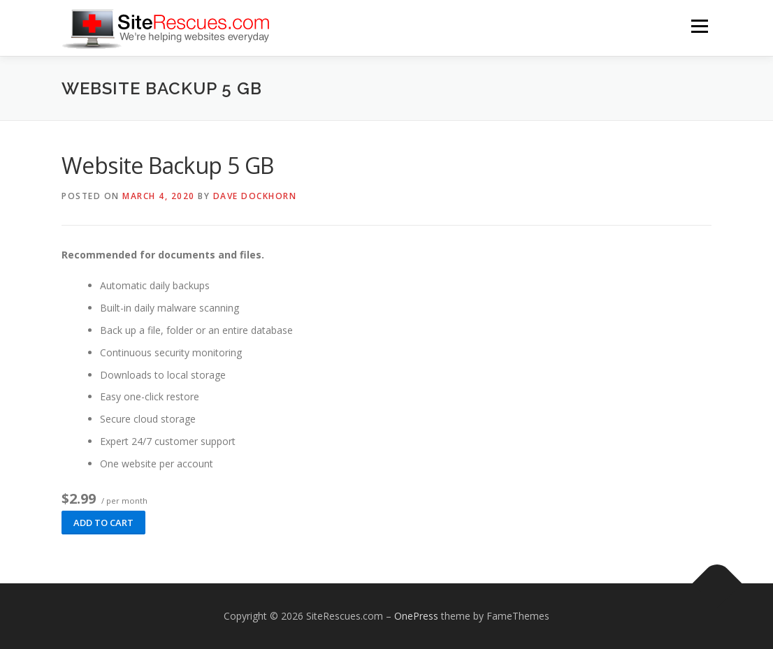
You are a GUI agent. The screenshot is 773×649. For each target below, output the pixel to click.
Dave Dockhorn (255, 196)
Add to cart (103, 522)
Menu (699, 26)
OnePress (416, 615)
